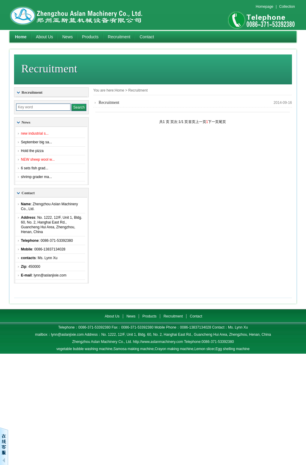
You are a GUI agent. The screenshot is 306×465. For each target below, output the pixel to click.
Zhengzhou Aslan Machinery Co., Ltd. (84, 15)
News (67, 36)
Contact (147, 36)
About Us (44, 36)
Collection (287, 6)
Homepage (264, 6)
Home (21, 36)
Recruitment (119, 36)
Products (90, 36)
